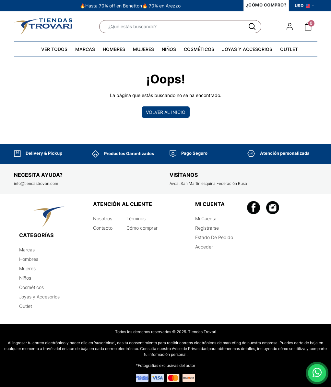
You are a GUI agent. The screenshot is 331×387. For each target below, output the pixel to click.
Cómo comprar (142, 228)
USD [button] (304, 5)
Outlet (25, 306)
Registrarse (207, 228)
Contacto (102, 228)
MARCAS (85, 49)
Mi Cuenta (206, 218)
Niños (25, 278)
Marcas (27, 249)
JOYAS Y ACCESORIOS (247, 49)
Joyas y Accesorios (39, 296)
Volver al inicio (165, 112)
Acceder (204, 246)
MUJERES (143, 49)
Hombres (28, 259)
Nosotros (102, 218)
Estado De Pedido (214, 237)
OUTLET (289, 49)
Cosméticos (31, 287)
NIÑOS (169, 49)
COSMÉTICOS (199, 49)
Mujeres (27, 268)
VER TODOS (54, 49)
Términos (136, 218)
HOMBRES (114, 49)
